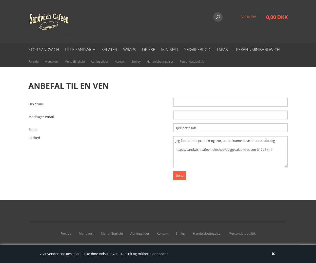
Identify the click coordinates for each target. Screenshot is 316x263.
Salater (109, 49)
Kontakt (120, 61)
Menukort (51, 61)
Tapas (222, 49)
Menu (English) (74, 61)
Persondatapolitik (192, 61)
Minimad (169, 49)
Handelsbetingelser (160, 61)
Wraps (129, 49)
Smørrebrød (197, 49)
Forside (33, 61)
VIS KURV (248, 16)
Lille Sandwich (80, 49)
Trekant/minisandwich (257, 49)
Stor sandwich (43, 49)
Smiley (136, 61)
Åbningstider (99, 61)
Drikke (148, 49)
